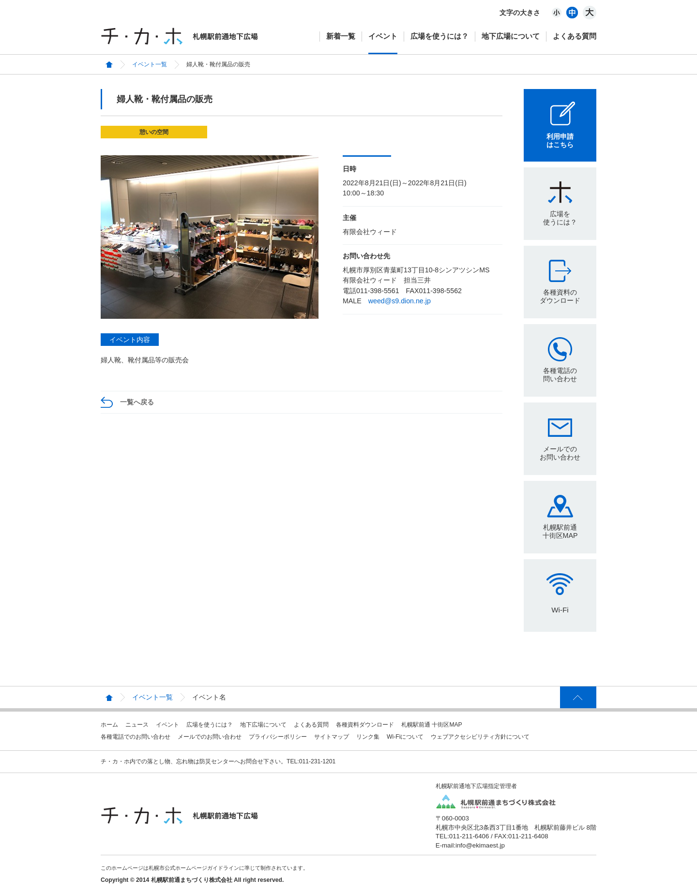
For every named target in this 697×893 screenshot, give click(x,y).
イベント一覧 (149, 64)
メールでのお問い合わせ (560, 453)
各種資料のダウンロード (560, 296)
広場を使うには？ (439, 36)
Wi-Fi (559, 610)
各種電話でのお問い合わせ (135, 736)
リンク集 (367, 736)
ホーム (109, 724)
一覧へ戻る (137, 402)
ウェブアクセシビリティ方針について (480, 736)
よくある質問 (574, 36)
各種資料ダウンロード (365, 724)
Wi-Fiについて (405, 736)
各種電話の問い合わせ (560, 375)
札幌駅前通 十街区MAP (431, 724)
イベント (382, 36)
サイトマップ (331, 736)
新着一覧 (340, 36)
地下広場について (511, 36)
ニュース (137, 724)
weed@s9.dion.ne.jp (399, 301)
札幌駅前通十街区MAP (560, 531)
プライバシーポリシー (278, 736)
